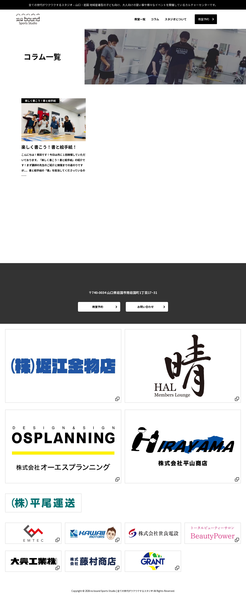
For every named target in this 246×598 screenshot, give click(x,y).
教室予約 (203, 19)
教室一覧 (139, 19)
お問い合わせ (145, 307)
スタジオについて (176, 19)
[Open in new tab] (63, 366)
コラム (155, 19)
